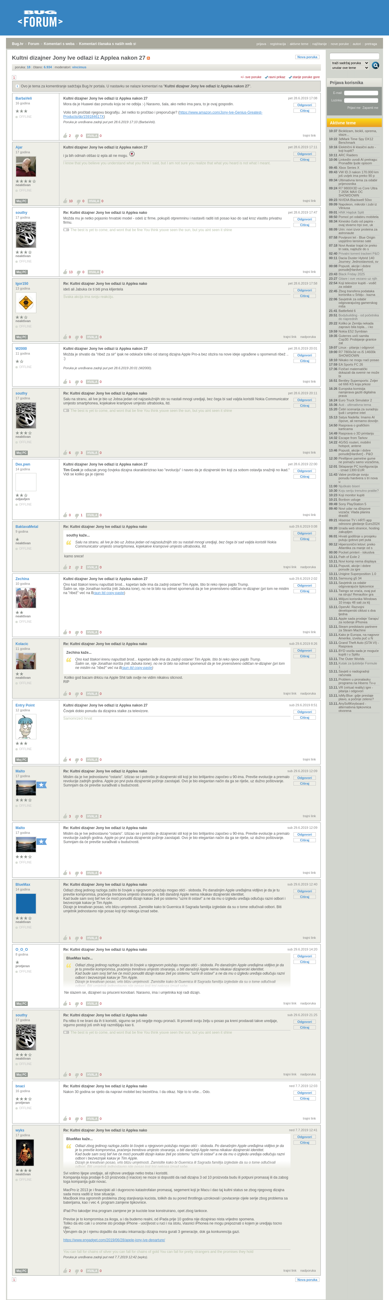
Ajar (20, 147)
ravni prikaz (277, 77)
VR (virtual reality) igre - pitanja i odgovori (356, 689)
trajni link (309, 135)
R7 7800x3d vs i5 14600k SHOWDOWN (357, 353)
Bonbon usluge (349, 499)
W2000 (22, 349)
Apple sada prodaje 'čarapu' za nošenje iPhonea (359, 620)
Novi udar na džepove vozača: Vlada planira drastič (354, 512)
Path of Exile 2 (349, 557)
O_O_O (22, 949)
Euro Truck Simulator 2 (355, 400)
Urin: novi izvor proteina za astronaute (358, 231)
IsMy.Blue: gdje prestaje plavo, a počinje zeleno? (356, 697)
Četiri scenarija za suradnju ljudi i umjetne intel (358, 411)
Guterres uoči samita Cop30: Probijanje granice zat (357, 339)
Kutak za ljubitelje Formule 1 (358, 665)
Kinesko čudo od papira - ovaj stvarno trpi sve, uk (357, 223)
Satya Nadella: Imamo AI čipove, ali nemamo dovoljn (358, 419)
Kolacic (22, 644)
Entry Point (26, 705)
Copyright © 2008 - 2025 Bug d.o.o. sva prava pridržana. (194, 1298)
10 (71, 201)
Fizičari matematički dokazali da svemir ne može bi (359, 372)
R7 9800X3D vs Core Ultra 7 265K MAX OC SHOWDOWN (358, 191)
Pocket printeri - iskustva (356, 552)
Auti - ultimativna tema (355, 404)
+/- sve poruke (251, 77)
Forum (33, 44)
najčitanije (319, 44)
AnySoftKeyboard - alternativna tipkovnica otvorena (355, 707)
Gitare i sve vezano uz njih (358, 278)
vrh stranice (372, 1291)
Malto (21, 771)
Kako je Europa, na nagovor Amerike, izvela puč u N (359, 636)
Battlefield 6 (347, 311)
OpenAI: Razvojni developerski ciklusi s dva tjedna (357, 610)
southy (22, 213)
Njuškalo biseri (349, 486)
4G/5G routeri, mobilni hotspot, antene (355, 444)
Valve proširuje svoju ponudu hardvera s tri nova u (358, 478)
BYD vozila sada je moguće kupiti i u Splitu (359, 652)
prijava (261, 44)
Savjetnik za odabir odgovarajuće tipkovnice (356, 584)
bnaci (21, 1086)
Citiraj (304, 110)
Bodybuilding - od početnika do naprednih (359, 317)
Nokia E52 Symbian (353, 331)
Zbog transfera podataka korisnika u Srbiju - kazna (357, 292)
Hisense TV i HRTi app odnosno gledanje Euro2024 (359, 521)
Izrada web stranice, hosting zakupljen (359, 530)
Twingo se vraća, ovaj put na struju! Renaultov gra (357, 592)
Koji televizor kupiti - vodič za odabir (357, 284)
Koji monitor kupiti (352, 495)
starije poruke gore (306, 77)
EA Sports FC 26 (351, 364)
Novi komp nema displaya (357, 561)
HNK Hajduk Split (351, 212)
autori (357, 44)
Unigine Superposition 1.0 (357, 574)
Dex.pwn (23, 464)
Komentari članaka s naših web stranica (113, 44)
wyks (20, 1130)
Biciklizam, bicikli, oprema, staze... (358, 132)
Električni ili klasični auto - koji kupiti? (357, 148)
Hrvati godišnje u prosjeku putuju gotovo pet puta (357, 538)
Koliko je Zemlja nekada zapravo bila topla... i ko (356, 325)
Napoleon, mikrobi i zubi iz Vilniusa (358, 206)
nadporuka (308, 336)
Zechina (23, 579)
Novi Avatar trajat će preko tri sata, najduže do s (358, 247)
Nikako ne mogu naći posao (359, 360)
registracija (278, 44)
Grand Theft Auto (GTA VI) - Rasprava (359, 644)
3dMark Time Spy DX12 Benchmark (356, 140)
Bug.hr (18, 44)
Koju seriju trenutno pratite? (359, 490)
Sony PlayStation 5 (352, 504)
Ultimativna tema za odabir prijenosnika (358, 182)
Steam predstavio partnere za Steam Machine (358, 628)
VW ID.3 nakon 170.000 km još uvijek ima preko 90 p (359, 173)
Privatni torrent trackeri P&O (359, 253)
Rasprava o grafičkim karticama (354, 427)
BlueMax (23, 884)
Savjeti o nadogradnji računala (354, 673)
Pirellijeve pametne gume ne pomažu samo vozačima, (359, 460)
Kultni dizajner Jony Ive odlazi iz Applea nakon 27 (207, 86)
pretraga (371, 44)
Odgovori (304, 105)
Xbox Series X (349, 167)
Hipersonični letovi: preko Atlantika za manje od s (357, 546)
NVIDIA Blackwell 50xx (355, 200)
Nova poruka (307, 57)
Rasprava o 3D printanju (356, 433)
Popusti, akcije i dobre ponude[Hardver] (355, 267)
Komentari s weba (59, 44)
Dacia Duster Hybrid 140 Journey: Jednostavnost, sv (358, 259)
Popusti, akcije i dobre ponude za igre (355, 567)
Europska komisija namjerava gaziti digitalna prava (357, 392)
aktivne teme (299, 44)
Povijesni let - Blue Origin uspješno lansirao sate (357, 239)
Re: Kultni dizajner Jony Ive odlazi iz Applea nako (105, 213)
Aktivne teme (343, 122)
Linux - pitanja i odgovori (356, 347)
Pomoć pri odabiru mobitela (359, 217)
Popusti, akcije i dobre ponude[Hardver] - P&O (356, 452)
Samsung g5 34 (350, 578)
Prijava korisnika (346, 82)
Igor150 (22, 284)
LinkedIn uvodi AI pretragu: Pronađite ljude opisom (358, 161)
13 (71, 272)
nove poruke (340, 44)
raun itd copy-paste (108, 593)
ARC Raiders (348, 155)
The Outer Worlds (352, 659)
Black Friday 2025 (352, 274)
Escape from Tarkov (353, 438)
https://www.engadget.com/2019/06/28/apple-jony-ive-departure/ (114, 1240)
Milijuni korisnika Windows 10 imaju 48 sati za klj (358, 600)
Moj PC (21, 201)
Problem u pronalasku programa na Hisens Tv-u (357, 681)
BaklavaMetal (27, 527)
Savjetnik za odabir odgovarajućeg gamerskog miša (358, 302)
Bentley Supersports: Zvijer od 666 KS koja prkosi (358, 382)
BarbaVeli (24, 98)
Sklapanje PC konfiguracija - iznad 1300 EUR (358, 468)
